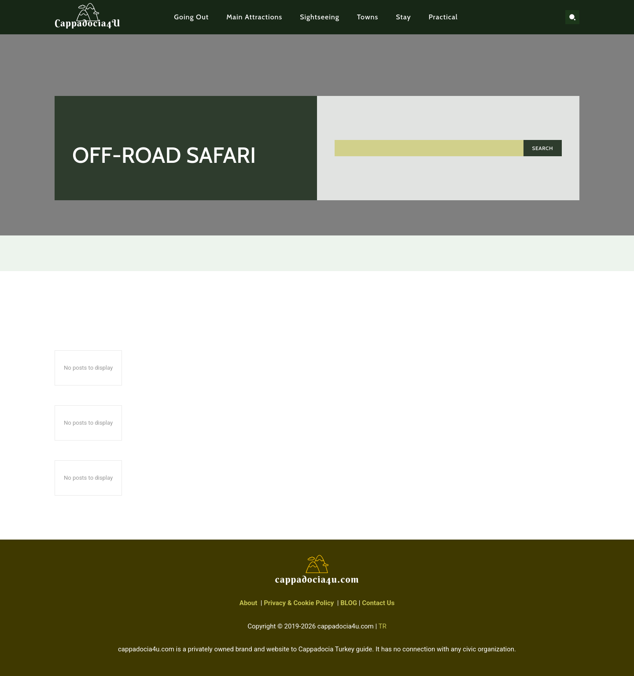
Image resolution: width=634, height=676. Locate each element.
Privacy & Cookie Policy (299, 603)
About (248, 603)
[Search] (542, 148)
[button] (572, 17)
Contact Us (378, 603)
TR (383, 626)
